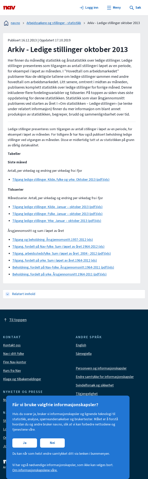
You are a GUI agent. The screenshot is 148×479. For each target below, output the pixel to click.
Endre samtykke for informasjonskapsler (105, 376)
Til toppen (15, 320)
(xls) (106, 179)
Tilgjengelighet (87, 393)
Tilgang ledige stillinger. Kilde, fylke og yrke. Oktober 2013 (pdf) (57, 179)
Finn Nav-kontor (14, 362)
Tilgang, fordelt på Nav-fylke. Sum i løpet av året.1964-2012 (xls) (58, 246)
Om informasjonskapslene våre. (34, 470)
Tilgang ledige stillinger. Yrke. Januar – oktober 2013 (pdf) (53, 220)
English (81, 345)
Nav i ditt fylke (13, 353)
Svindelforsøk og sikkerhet (95, 385)
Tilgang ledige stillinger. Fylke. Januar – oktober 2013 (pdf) (54, 213)
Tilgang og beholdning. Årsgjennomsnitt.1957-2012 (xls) (52, 239)
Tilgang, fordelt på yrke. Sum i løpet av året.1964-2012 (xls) (54, 260)
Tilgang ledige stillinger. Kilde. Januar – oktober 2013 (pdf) (54, 207)
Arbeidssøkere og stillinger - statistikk (54, 23)
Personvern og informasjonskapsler (101, 368)
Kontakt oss (12, 345)
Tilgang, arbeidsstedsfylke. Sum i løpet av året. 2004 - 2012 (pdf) (58, 253)
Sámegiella (84, 353)
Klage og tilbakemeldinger (22, 379)
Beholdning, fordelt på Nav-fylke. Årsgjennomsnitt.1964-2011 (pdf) (60, 267)
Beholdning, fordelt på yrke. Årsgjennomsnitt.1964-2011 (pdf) (56, 274)
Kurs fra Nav (12, 370)
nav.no (11, 23)
